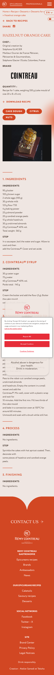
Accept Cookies (27, 344)
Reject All (27, 336)
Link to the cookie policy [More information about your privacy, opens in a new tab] (13, 328)
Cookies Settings (27, 351)
